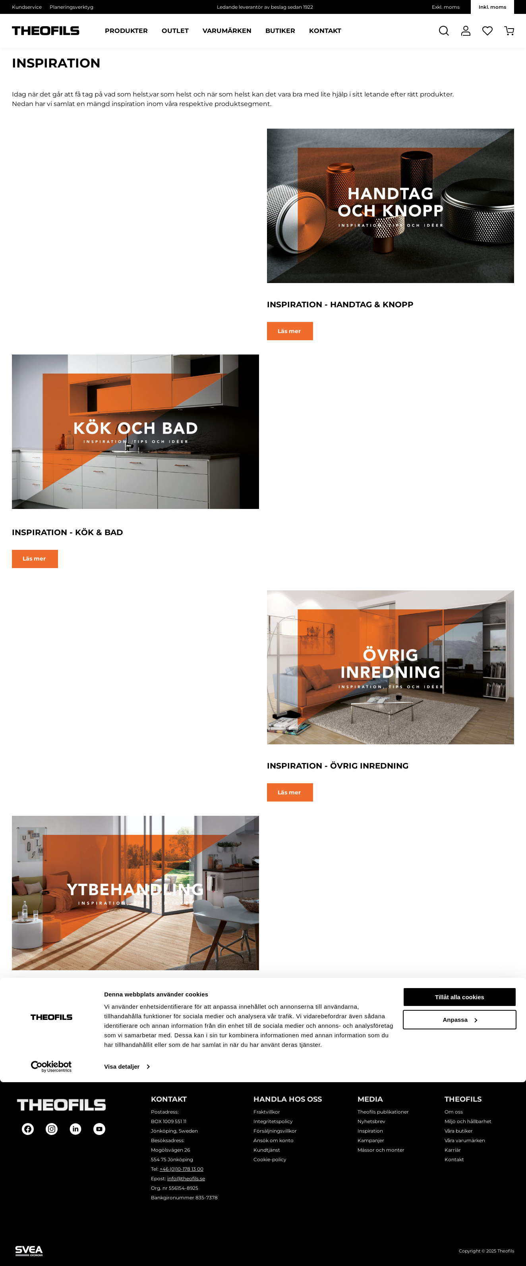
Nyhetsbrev (371, 1121)
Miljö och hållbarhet (468, 1121)
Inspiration (370, 1131)
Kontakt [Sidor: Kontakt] (325, 31)
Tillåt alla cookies (459, 1180)
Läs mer (290, 331)
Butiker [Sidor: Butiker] (280, 31)
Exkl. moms (446, 7)
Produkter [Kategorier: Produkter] (126, 31)
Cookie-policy (269, 1159)
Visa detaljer (121, 1250)
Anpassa (460, 1203)
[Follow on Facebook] (28, 1129)
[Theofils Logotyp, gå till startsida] (45, 30)
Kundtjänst (266, 1150)
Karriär (453, 1150)
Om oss (454, 1112)
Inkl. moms (492, 7)
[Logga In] (466, 31)
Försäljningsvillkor (275, 1131)
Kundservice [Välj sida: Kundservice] (27, 7)
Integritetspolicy (273, 1121)
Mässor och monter (381, 1150)
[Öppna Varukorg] (509, 31)
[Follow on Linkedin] (75, 1129)
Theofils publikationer (383, 1112)
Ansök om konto (273, 1140)
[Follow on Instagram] (52, 1129)
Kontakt (454, 1159)
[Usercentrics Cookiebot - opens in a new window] (51, 1250)
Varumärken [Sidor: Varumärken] (227, 31)
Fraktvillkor (266, 1112)
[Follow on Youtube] (99, 1129)
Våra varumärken (465, 1140)
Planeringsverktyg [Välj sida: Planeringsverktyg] (71, 7)
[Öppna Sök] (444, 31)
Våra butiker (459, 1131)
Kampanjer (371, 1140)
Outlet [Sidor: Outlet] (175, 31)
